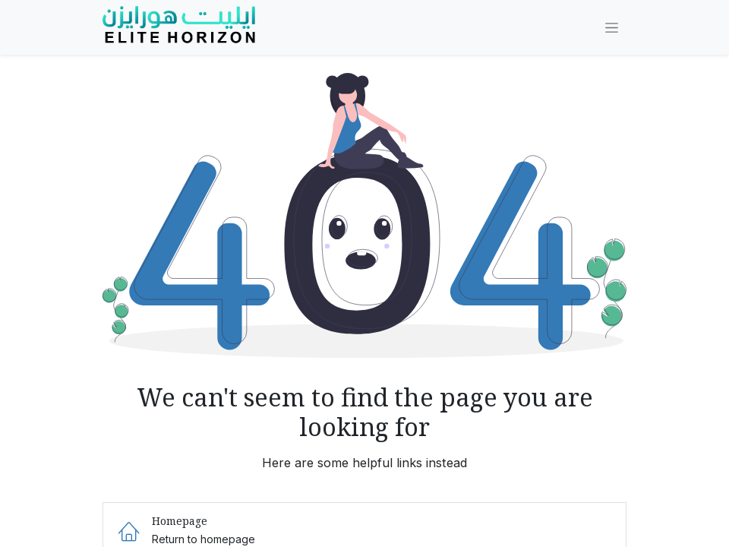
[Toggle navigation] (611, 28)
